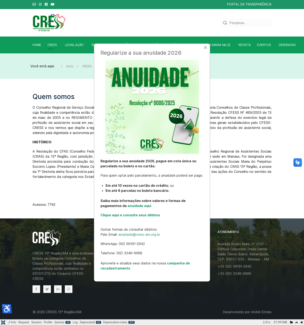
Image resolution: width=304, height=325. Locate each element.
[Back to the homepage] (51, 238)
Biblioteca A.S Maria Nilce (210, 45)
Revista (245, 45)
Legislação (74, 45)
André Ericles (261, 312)
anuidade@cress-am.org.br (139, 234)
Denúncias (287, 45)
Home (37, 45)
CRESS (52, 45)
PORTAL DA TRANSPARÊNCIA (249, 4)
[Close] (205, 47)
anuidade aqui (139, 206)
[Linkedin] (58, 289)
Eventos (264, 45)
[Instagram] (68, 289)
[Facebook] (36, 289)
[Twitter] (47, 289)
